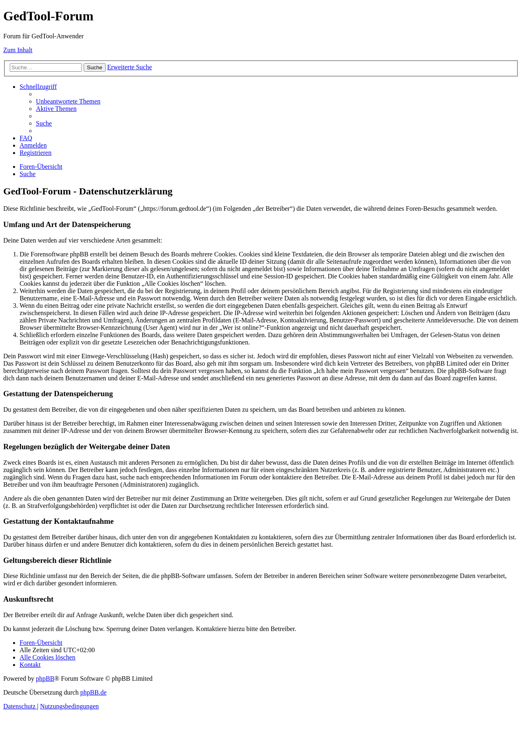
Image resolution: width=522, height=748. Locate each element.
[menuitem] (68, 101)
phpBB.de (93, 692)
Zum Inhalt (18, 49)
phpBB (45, 678)
